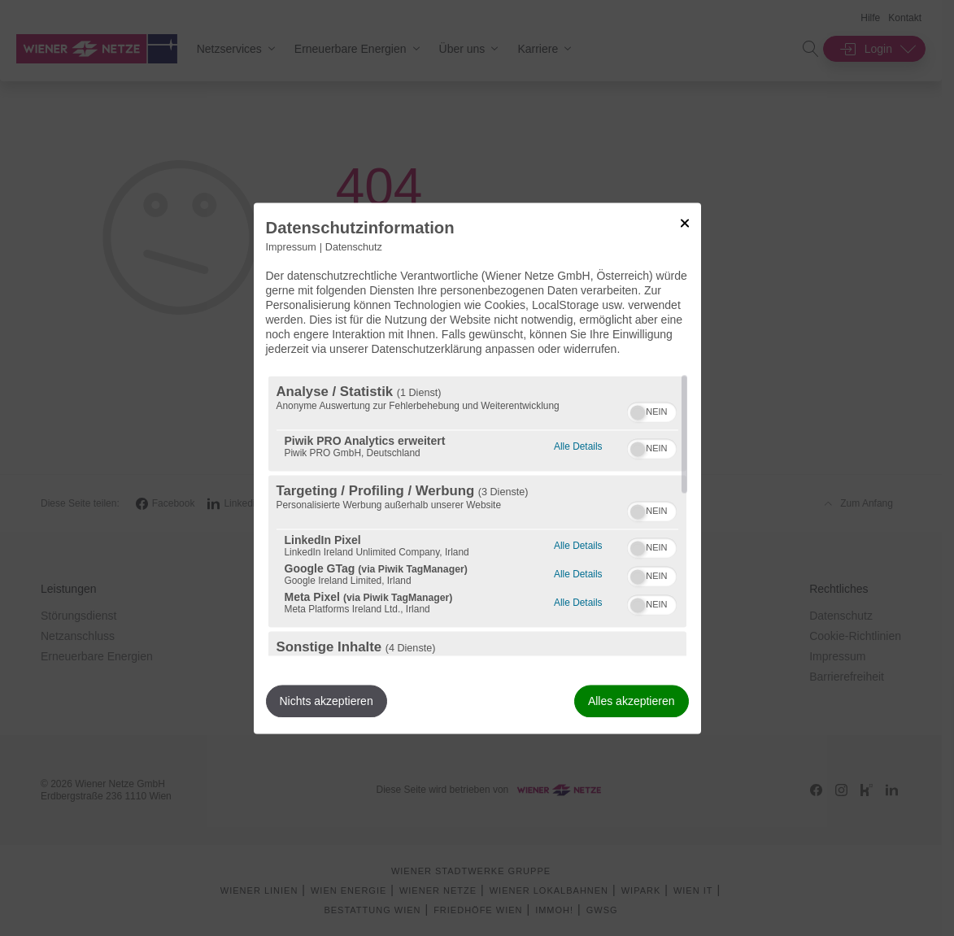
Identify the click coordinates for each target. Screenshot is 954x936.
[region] (477, 515)
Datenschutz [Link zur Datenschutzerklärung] (353, 247)
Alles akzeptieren (631, 700)
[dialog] (477, 468)
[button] (637, 412)
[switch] (651, 410)
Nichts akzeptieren (326, 700)
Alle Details (578, 444)
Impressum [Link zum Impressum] (291, 247)
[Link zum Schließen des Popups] (685, 223)
